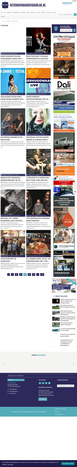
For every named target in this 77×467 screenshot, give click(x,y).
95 (21, 274)
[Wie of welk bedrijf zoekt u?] (66, 30)
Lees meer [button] (10, 464)
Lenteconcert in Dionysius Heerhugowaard (8, 260)
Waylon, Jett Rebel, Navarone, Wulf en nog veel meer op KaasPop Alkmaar (11, 219)
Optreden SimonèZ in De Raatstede (12, 138)
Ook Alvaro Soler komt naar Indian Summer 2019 (12, 97)
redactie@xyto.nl (14, 442)
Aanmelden (42, 449)
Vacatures (49, 12)
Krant (54, 12)
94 (16, 274)
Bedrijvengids (16, 12)
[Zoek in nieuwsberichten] (66, 14)
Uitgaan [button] (43, 12)
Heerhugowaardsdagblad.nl (28, 5)
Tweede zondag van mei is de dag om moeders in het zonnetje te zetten (68, 301)
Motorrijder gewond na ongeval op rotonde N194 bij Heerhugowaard (67, 327)
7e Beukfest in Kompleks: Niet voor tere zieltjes (37, 178)
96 (25, 274)
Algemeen (9, 12)
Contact (3, 16)
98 (33, 274)
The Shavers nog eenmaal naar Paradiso (38, 219)
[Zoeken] (75, 14)
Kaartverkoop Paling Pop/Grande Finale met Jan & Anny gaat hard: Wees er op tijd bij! (11, 57)
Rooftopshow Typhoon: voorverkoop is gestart (37, 57)
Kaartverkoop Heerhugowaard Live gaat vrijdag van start (38, 97)
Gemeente (23, 12)
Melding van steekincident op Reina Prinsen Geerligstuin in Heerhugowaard (68, 340)
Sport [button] (38, 12)
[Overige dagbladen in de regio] (65, 436)
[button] (2, 415)
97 (29, 274)
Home (3, 21)
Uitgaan (9, 21)
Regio (28, 12)
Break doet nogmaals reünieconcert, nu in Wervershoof (10, 178)
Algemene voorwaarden (60, 459)
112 (5, 12)
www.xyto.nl (13, 444)
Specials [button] (33, 12)
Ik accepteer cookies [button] (68, 463)
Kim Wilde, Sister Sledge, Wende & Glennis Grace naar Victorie (37, 138)
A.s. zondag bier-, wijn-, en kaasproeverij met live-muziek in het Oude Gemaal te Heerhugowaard (38, 260)
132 (42, 274)
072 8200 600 (13, 439)
